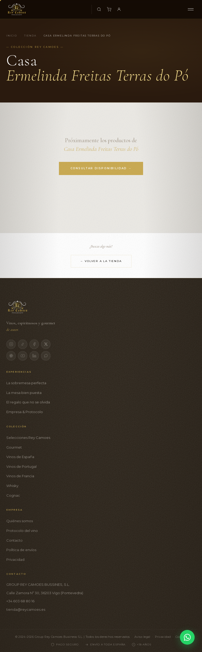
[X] (45, 344)
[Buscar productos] (99, 9)
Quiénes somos (19, 521)
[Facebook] (34, 344)
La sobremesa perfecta (26, 383)
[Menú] (191, 9)
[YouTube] (22, 356)
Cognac (13, 495)
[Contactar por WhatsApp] (187, 637)
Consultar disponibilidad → (101, 168)
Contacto (14, 540)
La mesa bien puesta (24, 393)
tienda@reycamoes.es (25, 609)
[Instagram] (11, 344)
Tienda (30, 35)
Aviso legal (142, 637)
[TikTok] (22, 344)
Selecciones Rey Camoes (28, 437)
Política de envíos (21, 550)
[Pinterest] (11, 356)
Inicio (11, 35)
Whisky (12, 486)
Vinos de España (20, 457)
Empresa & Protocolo (24, 412)
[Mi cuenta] (119, 9)
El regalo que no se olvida (28, 402)
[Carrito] (109, 9)
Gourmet (14, 447)
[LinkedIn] (34, 356)
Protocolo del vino (22, 530)
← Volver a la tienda (101, 261)
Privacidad (15, 559)
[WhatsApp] (45, 356)
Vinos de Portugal (21, 466)
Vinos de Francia (20, 476)
